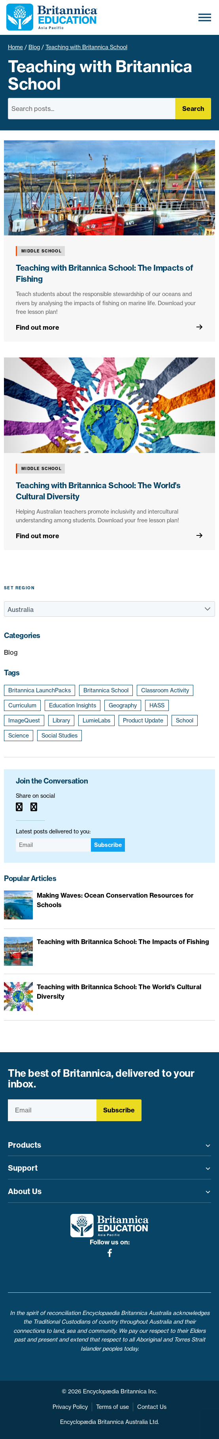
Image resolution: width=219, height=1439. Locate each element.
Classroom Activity (165, 690)
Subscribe (108, 844)
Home (15, 47)
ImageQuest (24, 720)
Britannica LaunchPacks (39, 690)
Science (18, 735)
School (184, 720)
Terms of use (112, 1406)
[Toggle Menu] (204, 17)
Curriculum (22, 705)
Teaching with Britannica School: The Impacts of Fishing (123, 942)
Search (193, 109)
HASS (156, 705)
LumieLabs (96, 720)
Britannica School (105, 690)
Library (61, 720)
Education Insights (72, 705)
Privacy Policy (70, 1406)
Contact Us (151, 1406)
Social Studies (59, 735)
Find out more (37, 327)
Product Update (143, 720)
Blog (34, 47)
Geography (123, 705)
